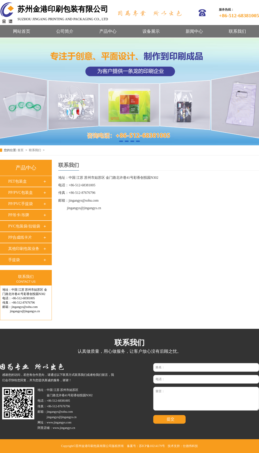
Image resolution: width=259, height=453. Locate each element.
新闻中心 (194, 31)
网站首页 (21, 31)
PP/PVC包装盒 (20, 192)
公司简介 (64, 31)
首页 (20, 150)
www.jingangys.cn (64, 427)
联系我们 (237, 31)
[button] (121, 141)
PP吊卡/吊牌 (18, 215)
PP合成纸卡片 (20, 237)
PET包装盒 (17, 181)
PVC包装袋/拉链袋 (24, 226)
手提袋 (14, 260)
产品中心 (108, 31)
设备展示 (151, 31)
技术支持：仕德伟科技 (183, 446)
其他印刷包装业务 (23, 248)
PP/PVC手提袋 (20, 204)
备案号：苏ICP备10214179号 (146, 446)
